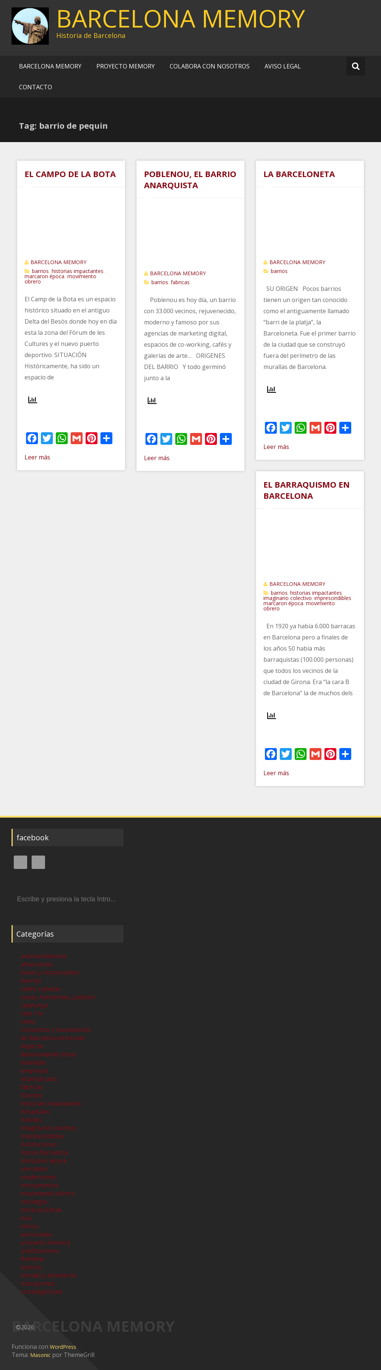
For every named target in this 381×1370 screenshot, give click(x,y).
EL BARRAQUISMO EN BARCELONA (306, 490)
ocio (26, 1218)
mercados (34, 1169)
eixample (33, 1062)
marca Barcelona (44, 1152)
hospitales (35, 1111)
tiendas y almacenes (49, 1275)
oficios (30, 1226)
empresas (34, 1070)
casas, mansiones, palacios (58, 997)
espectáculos (39, 1079)
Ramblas (33, 1259)
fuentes (31, 1095)
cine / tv (31, 1013)
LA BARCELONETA (299, 173)
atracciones (37, 964)
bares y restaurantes (50, 972)
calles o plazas (41, 989)
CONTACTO (35, 87)
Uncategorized (41, 1291)
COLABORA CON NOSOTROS (210, 66)
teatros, (32, 1267)
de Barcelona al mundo (53, 1038)
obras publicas (41, 1210)
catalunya (34, 1005)
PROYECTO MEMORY (125, 66)
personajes (36, 1234)
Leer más (37, 457)
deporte (32, 1046)
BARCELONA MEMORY (180, 18)
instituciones (39, 1144)
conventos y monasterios (56, 1030)
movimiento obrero (48, 1193)
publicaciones (40, 1251)
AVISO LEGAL (283, 66)
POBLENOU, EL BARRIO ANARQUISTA (190, 179)
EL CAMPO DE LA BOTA (70, 173)
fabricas (180, 282)
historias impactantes (77, 271)
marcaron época (44, 276)
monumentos (39, 1185)
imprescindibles (332, 597)
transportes (37, 1283)
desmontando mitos (49, 1054)
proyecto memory (45, 1242)
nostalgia (34, 1201)
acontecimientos (44, 956)
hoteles (31, 1120)
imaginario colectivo (287, 597)
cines (28, 1021)
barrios (40, 271)
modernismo (38, 1177)
